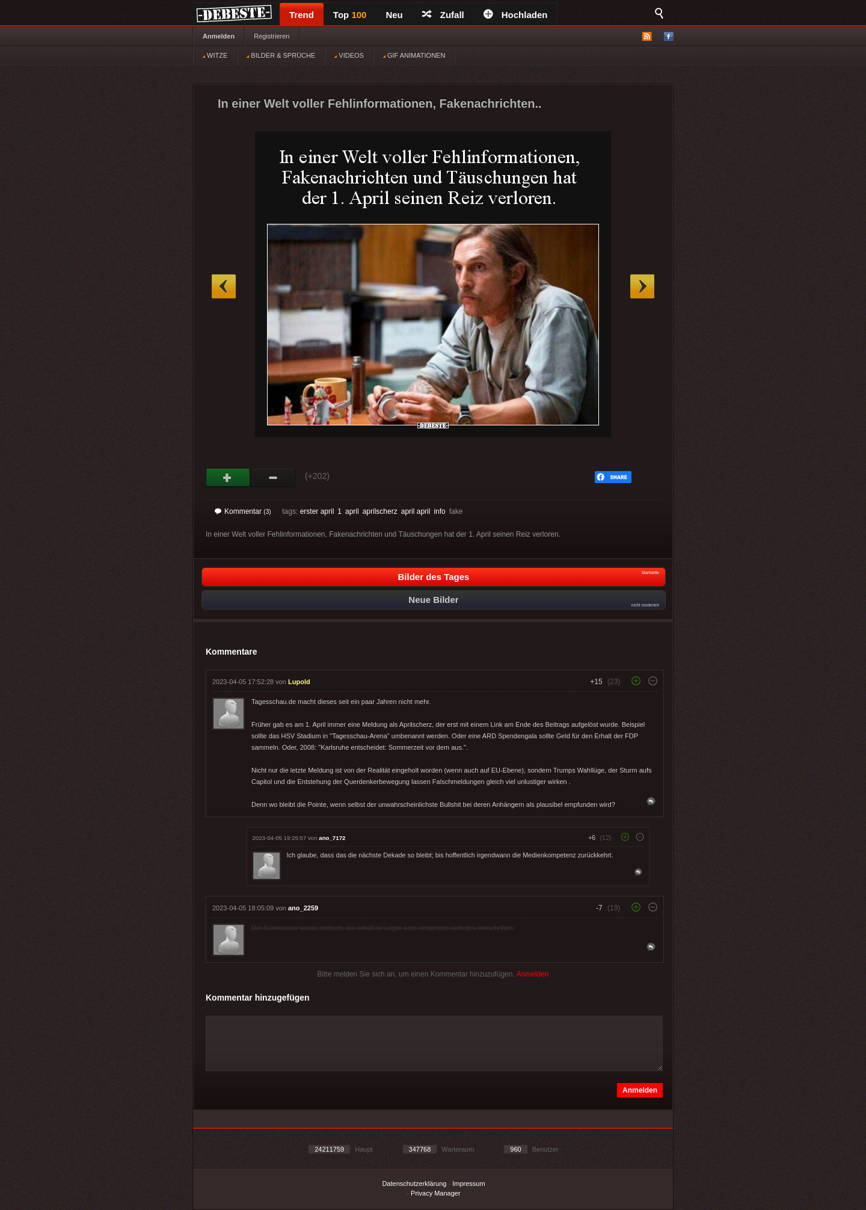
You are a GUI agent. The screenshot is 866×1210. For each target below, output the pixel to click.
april (352, 511)
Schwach (273, 477)
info (439, 511)
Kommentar (243, 511)
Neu (393, 15)
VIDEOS (349, 55)
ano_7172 (332, 838)
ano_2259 (303, 908)
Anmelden (219, 36)
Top (350, 15)
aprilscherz (380, 511)
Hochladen (516, 15)
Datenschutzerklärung (414, 1183)
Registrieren (271, 36)
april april (416, 511)
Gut (228, 477)
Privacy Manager (436, 1193)
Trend (301, 15)
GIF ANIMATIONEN (414, 55)
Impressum (468, 1183)
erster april (317, 511)
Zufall (443, 15)
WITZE (215, 55)
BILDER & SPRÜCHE (281, 55)
